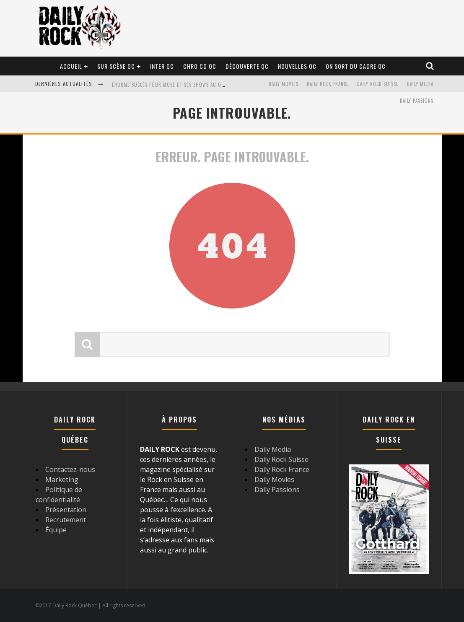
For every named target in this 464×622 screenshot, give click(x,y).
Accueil (71, 66)
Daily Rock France (328, 83)
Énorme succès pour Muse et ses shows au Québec (173, 84)
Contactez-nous (70, 469)
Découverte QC (247, 66)
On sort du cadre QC (356, 66)
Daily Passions (416, 100)
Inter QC (162, 66)
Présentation (65, 509)
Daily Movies (283, 83)
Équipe (56, 529)
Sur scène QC (116, 66)
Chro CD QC (199, 66)
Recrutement (65, 519)
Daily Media (420, 83)
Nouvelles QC (297, 66)
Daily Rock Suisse (378, 83)
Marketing (61, 479)
